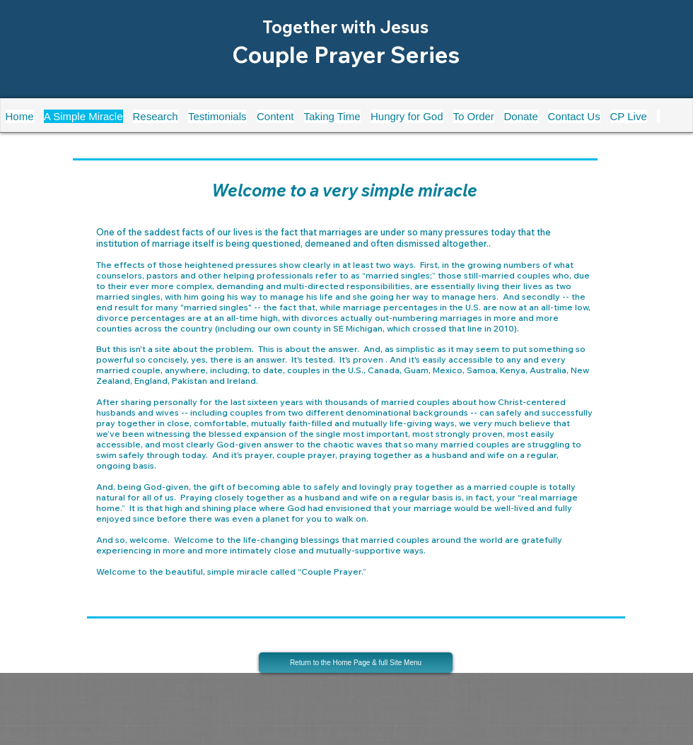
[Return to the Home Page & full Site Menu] (356, 662)
